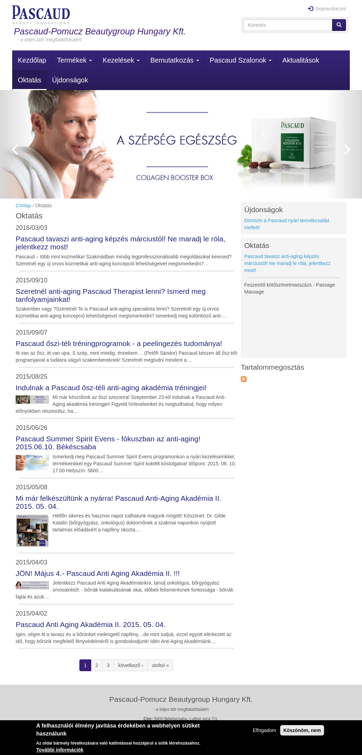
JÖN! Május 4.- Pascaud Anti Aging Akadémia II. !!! (98, 573)
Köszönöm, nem (302, 730)
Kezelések (121, 60)
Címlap (23, 205)
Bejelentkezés (327, 8)
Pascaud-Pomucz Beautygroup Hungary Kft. (100, 31)
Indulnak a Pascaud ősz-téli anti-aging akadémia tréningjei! (111, 388)
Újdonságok (70, 80)
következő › (130, 665)
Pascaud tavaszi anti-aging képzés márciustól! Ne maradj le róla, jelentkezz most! (287, 263)
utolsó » (160, 665)
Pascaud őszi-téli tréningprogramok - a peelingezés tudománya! (119, 343)
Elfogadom (264, 730)
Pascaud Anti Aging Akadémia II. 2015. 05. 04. (91, 624)
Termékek (74, 60)
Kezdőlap (32, 60)
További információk (60, 750)
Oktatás (29, 80)
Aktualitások (300, 60)
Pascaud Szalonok (241, 60)
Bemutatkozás (174, 60)
